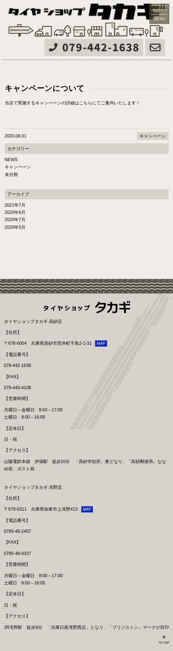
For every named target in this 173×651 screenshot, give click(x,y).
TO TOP (163, 639)
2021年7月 (15, 205)
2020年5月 (15, 227)
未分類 (11, 174)
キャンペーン (152, 136)
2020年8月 (15, 212)
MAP (101, 343)
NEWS (11, 159)
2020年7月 (15, 219)
